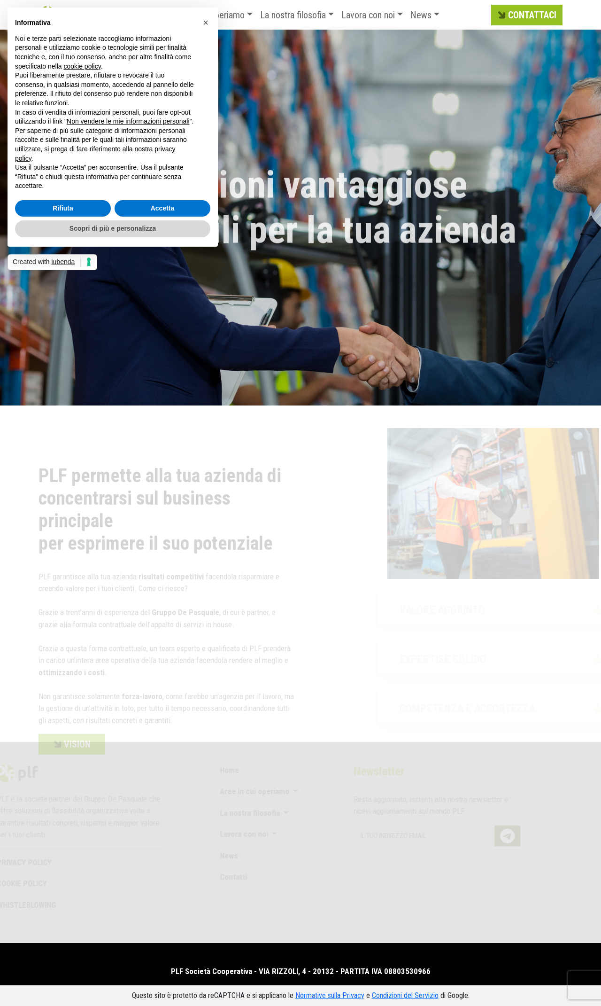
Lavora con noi (368, 15)
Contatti (228, 876)
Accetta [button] (163, 208)
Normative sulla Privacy (329, 995)
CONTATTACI (525, 15)
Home (224, 770)
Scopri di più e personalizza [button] (112, 228)
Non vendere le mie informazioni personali (128, 121)
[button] (205, 22)
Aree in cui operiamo (250, 791)
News (420, 15)
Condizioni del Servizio (405, 995)
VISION (71, 754)
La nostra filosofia (293, 15)
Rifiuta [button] (63, 208)
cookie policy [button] (82, 66)
